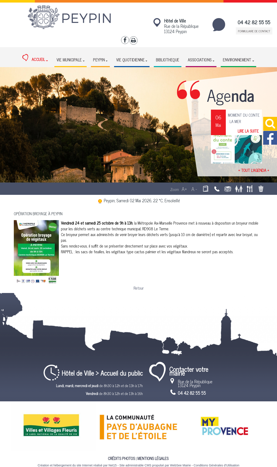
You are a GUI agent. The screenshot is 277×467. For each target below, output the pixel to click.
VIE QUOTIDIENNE (130, 60)
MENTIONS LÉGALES (152, 458)
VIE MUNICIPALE (69, 60)
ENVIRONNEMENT (237, 60)
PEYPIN (99, 60)
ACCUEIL (33, 58)
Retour (139, 288)
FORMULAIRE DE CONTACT (254, 30)
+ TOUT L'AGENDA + (253, 170)
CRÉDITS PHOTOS (121, 458)
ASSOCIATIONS (200, 60)
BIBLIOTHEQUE (167, 60)
